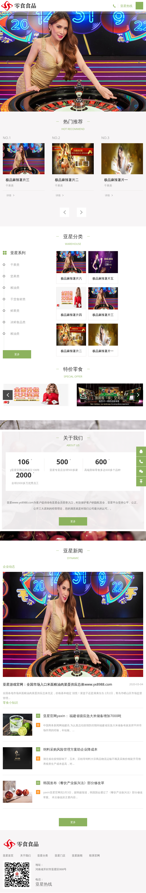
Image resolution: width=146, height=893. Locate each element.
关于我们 (26, 847)
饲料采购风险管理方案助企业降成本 (70, 741)
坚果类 (14, 276)
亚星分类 (44, 847)
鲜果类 (14, 311)
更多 (17, 354)
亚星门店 (62, 847)
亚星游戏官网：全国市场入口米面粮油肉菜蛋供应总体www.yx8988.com (57, 676)
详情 (8, 195)
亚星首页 (8, 847)
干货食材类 (17, 299)
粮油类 (14, 288)
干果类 (14, 265)
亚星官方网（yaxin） (103, 888)
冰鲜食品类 (17, 322)
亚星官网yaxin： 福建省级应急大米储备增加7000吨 (82, 707)
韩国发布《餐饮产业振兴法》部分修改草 (73, 774)
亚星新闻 (80, 847)
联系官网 (98, 847)
